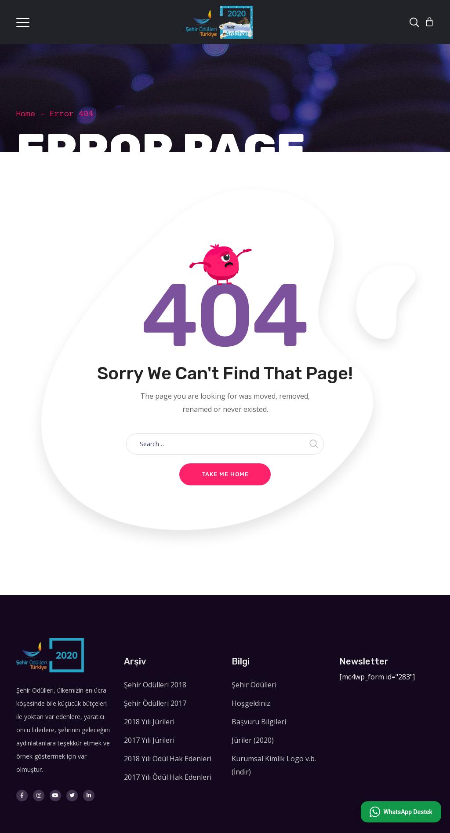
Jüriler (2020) (253, 740)
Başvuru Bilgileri (259, 722)
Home (26, 113)
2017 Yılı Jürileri (149, 740)
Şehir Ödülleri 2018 (155, 685)
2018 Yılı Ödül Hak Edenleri (167, 758)
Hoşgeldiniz (251, 703)
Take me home (225, 474)
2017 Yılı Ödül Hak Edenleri (167, 777)
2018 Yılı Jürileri (149, 722)
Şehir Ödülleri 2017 (155, 703)
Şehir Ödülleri (254, 685)
